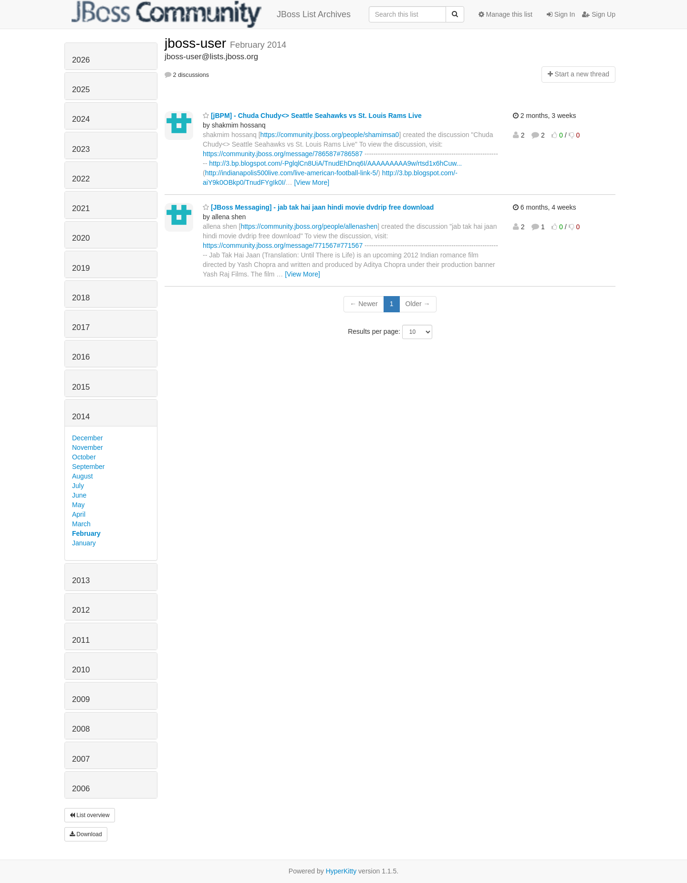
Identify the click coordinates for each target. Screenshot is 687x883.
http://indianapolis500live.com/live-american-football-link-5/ (291, 173)
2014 (81, 416)
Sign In (561, 14)
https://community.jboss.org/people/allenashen (308, 226)
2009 (81, 699)
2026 (81, 59)
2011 (81, 640)
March (81, 524)
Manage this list (505, 14)
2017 (81, 327)
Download (86, 834)
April (78, 514)
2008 (81, 729)
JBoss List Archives (211, 14)
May (78, 505)
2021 (81, 208)
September (88, 466)
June (79, 495)
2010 (81, 669)
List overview (90, 815)
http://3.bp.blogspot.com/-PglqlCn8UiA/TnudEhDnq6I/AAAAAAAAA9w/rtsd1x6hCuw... (335, 163)
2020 (81, 238)
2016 (81, 357)
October (84, 457)
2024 (81, 119)
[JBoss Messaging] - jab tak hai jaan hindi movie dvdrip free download (318, 207)
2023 (81, 149)
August (82, 476)
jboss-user (197, 43)
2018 (81, 297)
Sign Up (598, 14)
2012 (81, 610)
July (78, 485)
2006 (81, 788)
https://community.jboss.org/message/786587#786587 (283, 154)
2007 (81, 759)
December (87, 438)
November (87, 447)
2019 (81, 268)
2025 (81, 89)
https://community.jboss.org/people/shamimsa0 (329, 134)
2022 (81, 178)
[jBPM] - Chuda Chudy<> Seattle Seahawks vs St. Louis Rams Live (312, 115)
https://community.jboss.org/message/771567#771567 (283, 245)
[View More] (311, 182)
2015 (81, 387)
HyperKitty (341, 871)
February (86, 533)
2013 (81, 580)
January (84, 543)
